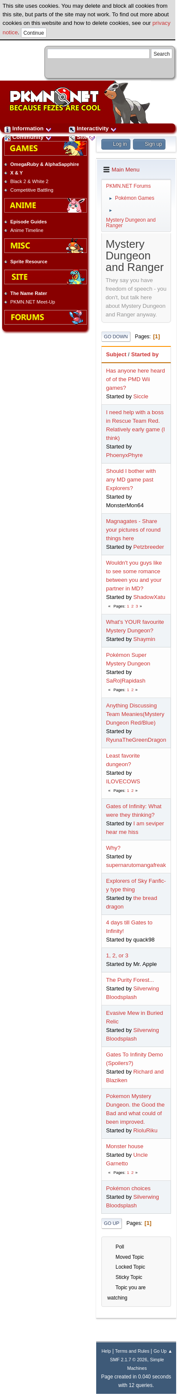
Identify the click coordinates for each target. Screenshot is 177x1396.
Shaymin (144, 639)
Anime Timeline (26, 230)
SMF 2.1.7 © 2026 (128, 1359)
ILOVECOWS (123, 781)
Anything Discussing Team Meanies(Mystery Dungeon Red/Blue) (135, 714)
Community (28, 137)
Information (28, 128)
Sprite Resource (28, 261)
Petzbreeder (148, 547)
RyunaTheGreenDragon (136, 740)
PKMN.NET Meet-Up (32, 301)
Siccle (140, 396)
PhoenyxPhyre (124, 455)
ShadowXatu (149, 597)
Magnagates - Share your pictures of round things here (133, 530)
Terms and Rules (132, 1351)
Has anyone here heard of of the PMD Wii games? (135, 379)
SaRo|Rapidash (125, 680)
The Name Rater (28, 293)
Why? (113, 848)
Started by (145, 354)
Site (82, 137)
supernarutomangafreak (136, 865)
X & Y (16, 172)
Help (106, 1351)
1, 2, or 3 (117, 955)
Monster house (124, 1146)
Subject (116, 354)
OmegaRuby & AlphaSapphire (44, 164)
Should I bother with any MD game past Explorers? (131, 479)
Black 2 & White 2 (29, 181)
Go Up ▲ (162, 1351)
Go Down (116, 336)
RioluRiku (145, 1130)
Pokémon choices (128, 1188)
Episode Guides (28, 221)
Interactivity (93, 128)
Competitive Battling (31, 190)
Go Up (111, 1223)
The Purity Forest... (130, 980)
